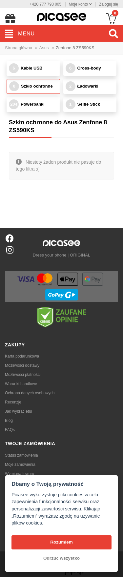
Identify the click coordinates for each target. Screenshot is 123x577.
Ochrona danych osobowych (29, 393)
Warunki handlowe (21, 383)
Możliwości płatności (23, 374)
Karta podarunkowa (22, 356)
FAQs (10, 429)
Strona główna (18, 47)
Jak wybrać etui (18, 411)
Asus (44, 47)
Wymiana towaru (19, 473)
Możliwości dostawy (22, 365)
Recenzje (13, 402)
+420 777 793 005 (45, 4)
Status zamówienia (21, 455)
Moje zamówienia (20, 464)
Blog (9, 420)
